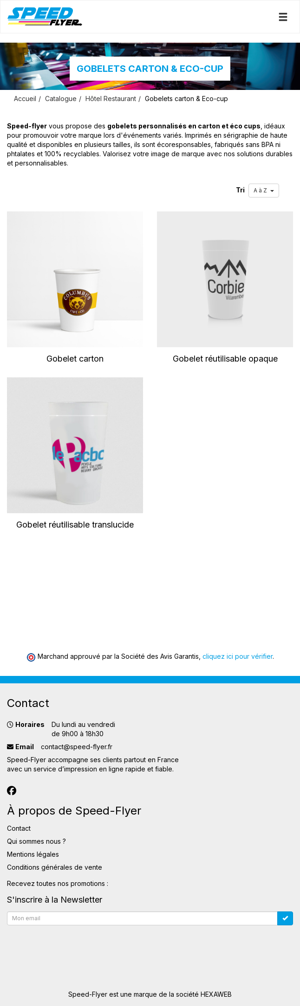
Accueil (25, 98)
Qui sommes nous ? (36, 841)
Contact (19, 828)
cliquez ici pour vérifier (237, 656)
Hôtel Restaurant (110, 98)
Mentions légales (33, 854)
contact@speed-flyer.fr (76, 747)
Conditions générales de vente (54, 867)
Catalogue (61, 98)
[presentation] (77, 947)
